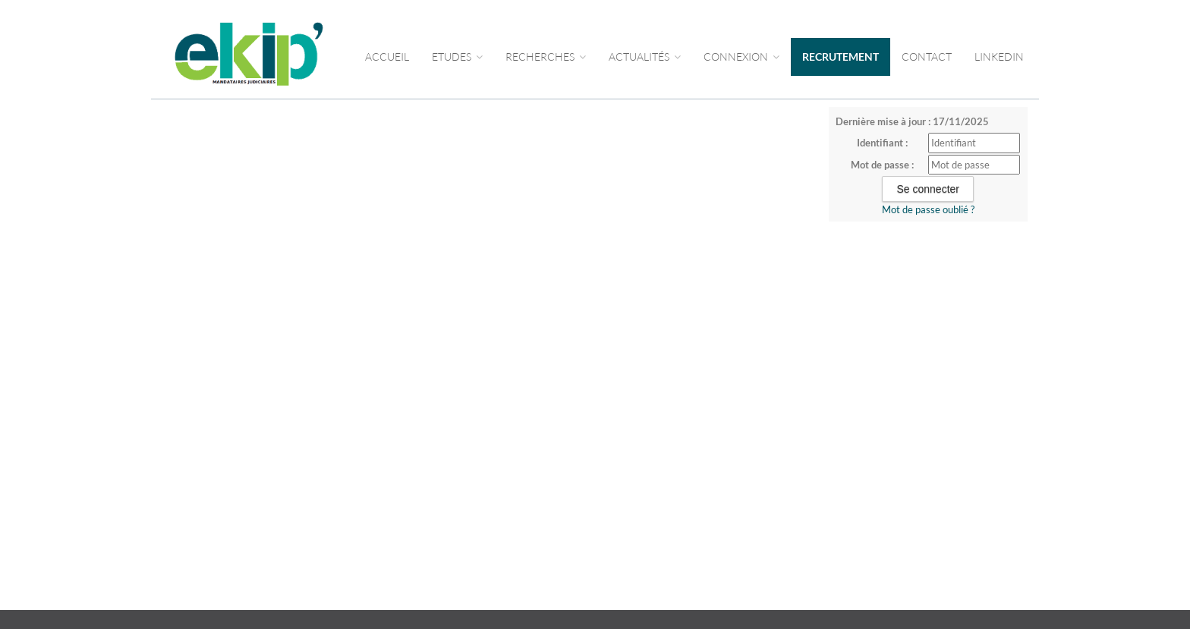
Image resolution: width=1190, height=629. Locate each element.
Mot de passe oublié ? (928, 209)
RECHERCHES (545, 56)
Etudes (457, 56)
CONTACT (927, 56)
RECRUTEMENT (840, 56)
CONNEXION (741, 56)
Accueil (387, 56)
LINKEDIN (999, 56)
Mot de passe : (882, 165)
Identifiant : (882, 143)
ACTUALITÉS (645, 56)
